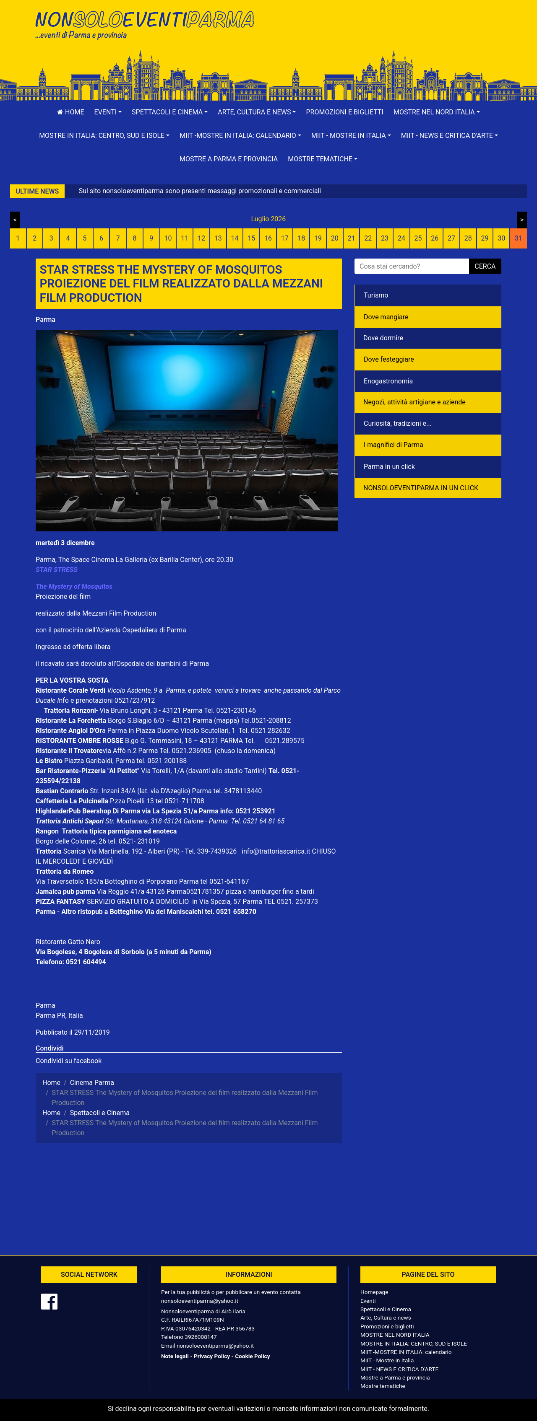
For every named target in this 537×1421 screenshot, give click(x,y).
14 (234, 238)
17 (285, 238)
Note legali (175, 1356)
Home (70, 112)
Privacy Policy (212, 1356)
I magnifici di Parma (393, 445)
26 (434, 238)
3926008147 (200, 1336)
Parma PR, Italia (59, 1016)
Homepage (374, 1292)
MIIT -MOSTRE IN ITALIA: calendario (406, 1352)
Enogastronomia (388, 381)
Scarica (75, 851)
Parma (45, 320)
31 (518, 238)
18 (301, 238)
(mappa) (227, 721)
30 (501, 238)
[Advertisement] (388, 34)
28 (468, 238)
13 (218, 238)
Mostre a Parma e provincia (229, 159)
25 (418, 238)
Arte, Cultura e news (385, 1317)
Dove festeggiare (389, 359)
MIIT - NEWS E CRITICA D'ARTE (399, 1369)
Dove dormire (383, 338)
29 (484, 238)
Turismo (376, 295)
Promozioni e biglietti (344, 112)
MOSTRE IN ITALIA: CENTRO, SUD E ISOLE (413, 1343)
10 (168, 238)
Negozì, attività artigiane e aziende (414, 402)
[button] (108, 112)
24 (401, 238)
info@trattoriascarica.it (276, 851)
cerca (484, 266)
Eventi (368, 1300)
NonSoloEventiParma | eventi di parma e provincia (149, 24)
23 (384, 238)
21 (351, 238)
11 (184, 238)
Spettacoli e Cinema (385, 1309)
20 (335, 238)
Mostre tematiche (382, 1385)
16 (268, 238)
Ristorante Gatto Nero (68, 942)
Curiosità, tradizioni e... (398, 423)
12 (201, 238)
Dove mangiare (386, 317)
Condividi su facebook (69, 1061)
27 (451, 238)
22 (368, 238)
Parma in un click (389, 467)
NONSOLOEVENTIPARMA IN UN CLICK (420, 488)
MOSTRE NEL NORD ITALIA (395, 1334)
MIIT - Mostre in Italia (387, 1360)
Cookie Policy (252, 1356)
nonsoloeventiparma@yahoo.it (199, 1300)
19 (318, 238)
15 (251, 238)
